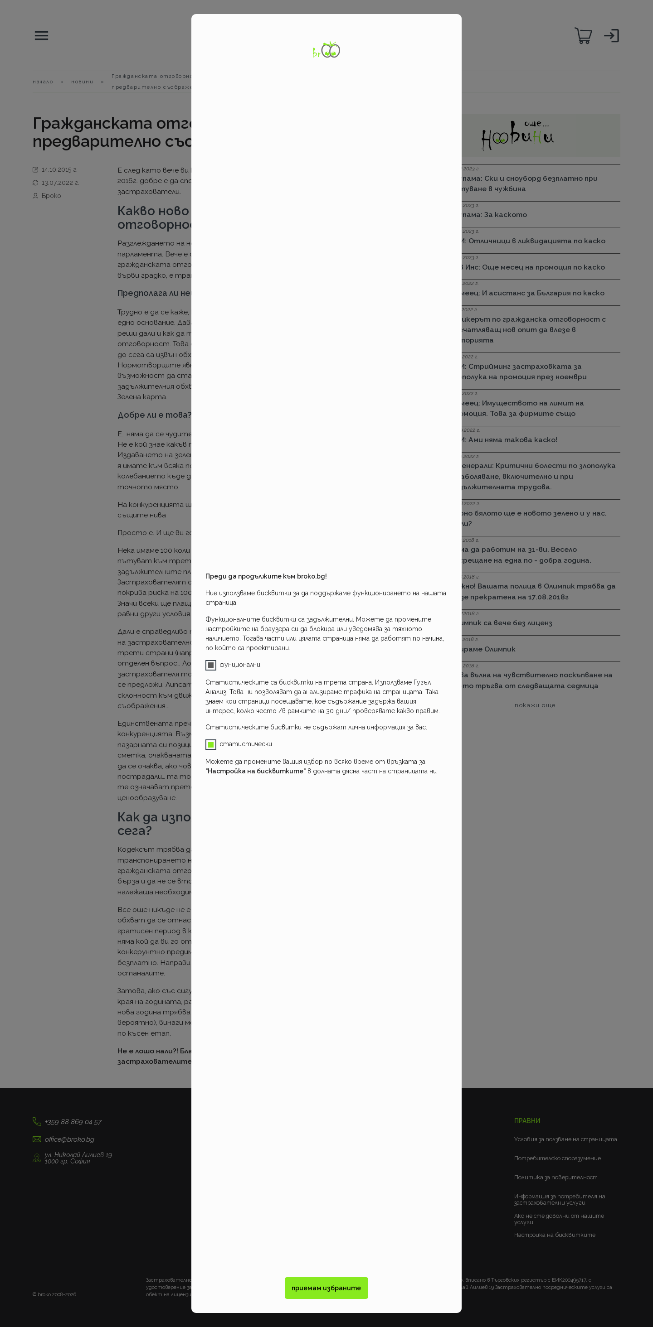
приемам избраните (326, 1288)
